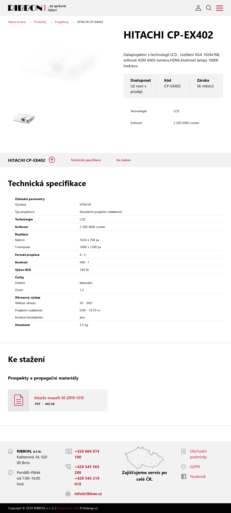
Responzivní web (68, 508)
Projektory (62, 22)
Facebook (198, 476)
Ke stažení (124, 160)
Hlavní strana (17, 22)
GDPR (195, 466)
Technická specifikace (86, 160)
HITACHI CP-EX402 (27, 160)
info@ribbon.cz (88, 493)
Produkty (40, 22)
